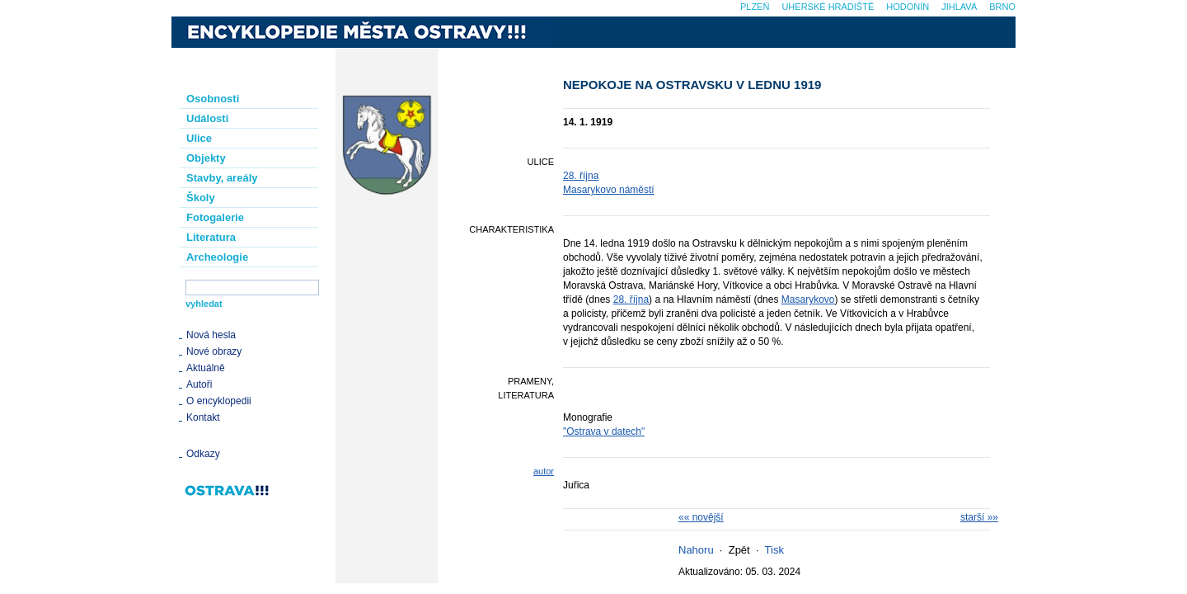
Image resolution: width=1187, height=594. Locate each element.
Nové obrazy (214, 351)
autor (543, 471)
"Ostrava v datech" (604, 431)
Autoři (199, 384)
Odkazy (203, 454)
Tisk (774, 550)
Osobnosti (212, 98)
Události (207, 118)
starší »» (979, 517)
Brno (1002, 7)
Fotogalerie (215, 217)
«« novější (701, 517)
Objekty (206, 158)
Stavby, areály (221, 178)
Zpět (739, 550)
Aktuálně (205, 368)
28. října (580, 176)
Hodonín (907, 7)
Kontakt (203, 417)
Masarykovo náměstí (608, 190)
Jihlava (959, 7)
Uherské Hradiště (827, 7)
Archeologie (217, 257)
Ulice (199, 138)
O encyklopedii (218, 401)
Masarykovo (808, 299)
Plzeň (754, 7)
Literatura (211, 237)
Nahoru (696, 550)
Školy (200, 197)
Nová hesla (211, 335)
